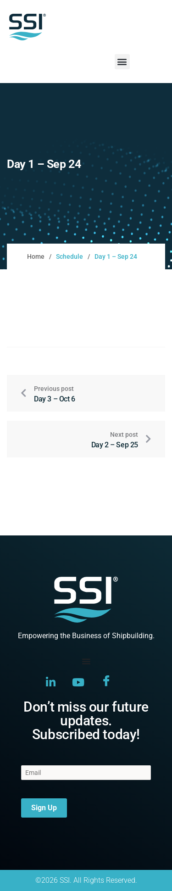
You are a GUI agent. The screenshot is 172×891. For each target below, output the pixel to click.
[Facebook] (106, 682)
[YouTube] (78, 682)
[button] (122, 61)
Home (35, 256)
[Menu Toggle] (86, 661)
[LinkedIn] (50, 682)
